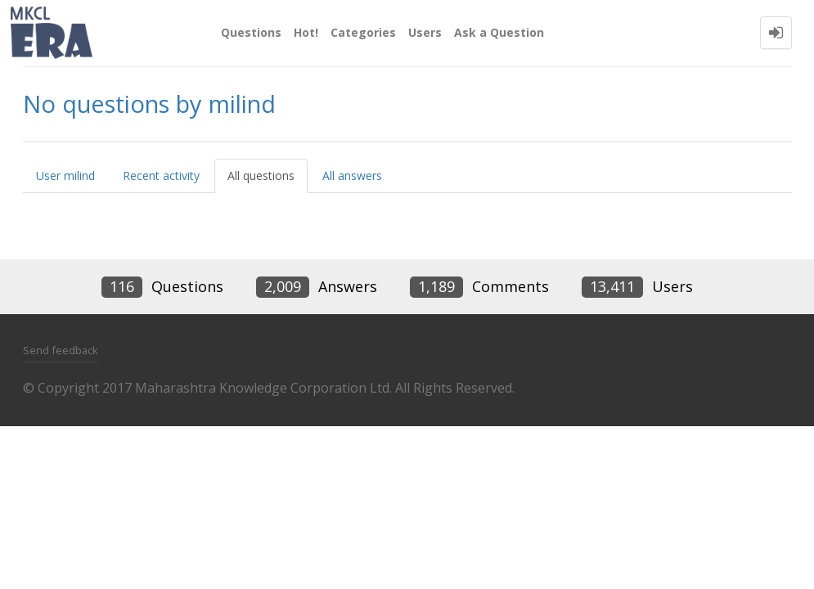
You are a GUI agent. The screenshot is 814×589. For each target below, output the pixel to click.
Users (425, 32)
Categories (363, 32)
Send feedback (60, 350)
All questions (261, 175)
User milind (65, 175)
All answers (352, 175)
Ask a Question (499, 32)
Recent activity (161, 175)
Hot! (306, 32)
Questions (251, 32)
